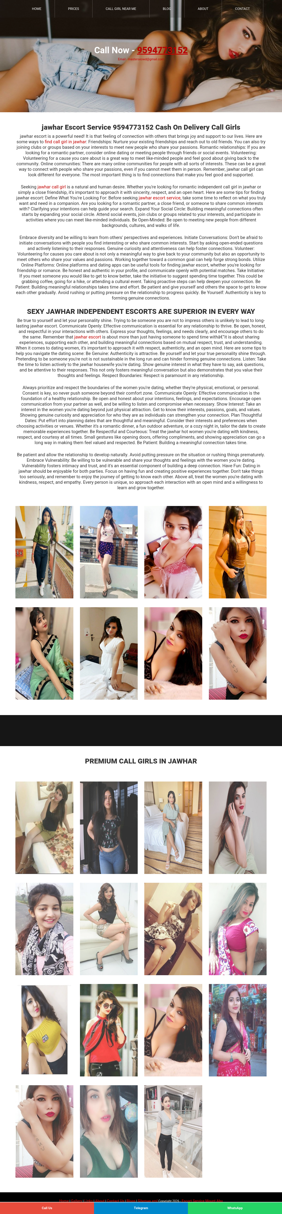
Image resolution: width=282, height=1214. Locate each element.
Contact (242, 8)
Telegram (141, 1208)
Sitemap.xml (148, 1201)
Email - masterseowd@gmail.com (141, 59)
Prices (73, 8)
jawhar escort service (160, 198)
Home (36, 8)
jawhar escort (87, 337)
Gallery (76, 1201)
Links (88, 1201)
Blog (167, 8)
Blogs (130, 1201)
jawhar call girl (51, 187)
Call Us (47, 1208)
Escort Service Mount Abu (202, 1201)
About (203, 8)
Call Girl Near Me (121, 8)
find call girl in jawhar (65, 142)
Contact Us (115, 1201)
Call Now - (141, 50)
